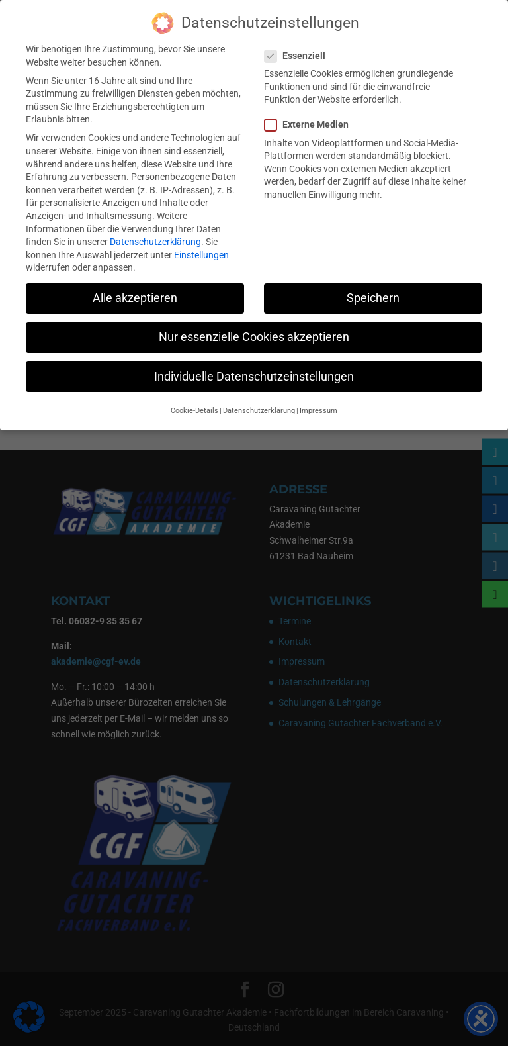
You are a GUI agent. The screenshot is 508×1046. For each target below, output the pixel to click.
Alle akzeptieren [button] (135, 294)
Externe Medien (312, 121)
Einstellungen (201, 251)
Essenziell (300, 52)
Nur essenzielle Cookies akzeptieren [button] (254, 333)
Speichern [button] (373, 294)
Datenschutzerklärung (155, 238)
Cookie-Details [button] (194, 407)
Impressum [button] (318, 407)
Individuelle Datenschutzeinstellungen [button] (254, 372)
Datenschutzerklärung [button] (259, 407)
